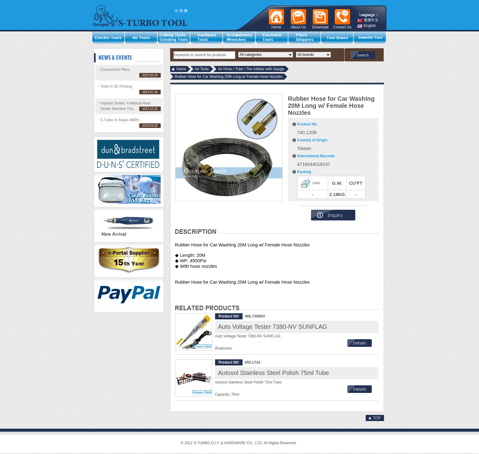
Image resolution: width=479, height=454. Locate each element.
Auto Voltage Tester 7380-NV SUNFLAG (272, 326)
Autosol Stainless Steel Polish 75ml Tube (273, 372)
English (366, 26)
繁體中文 (367, 20)
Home (181, 69)
